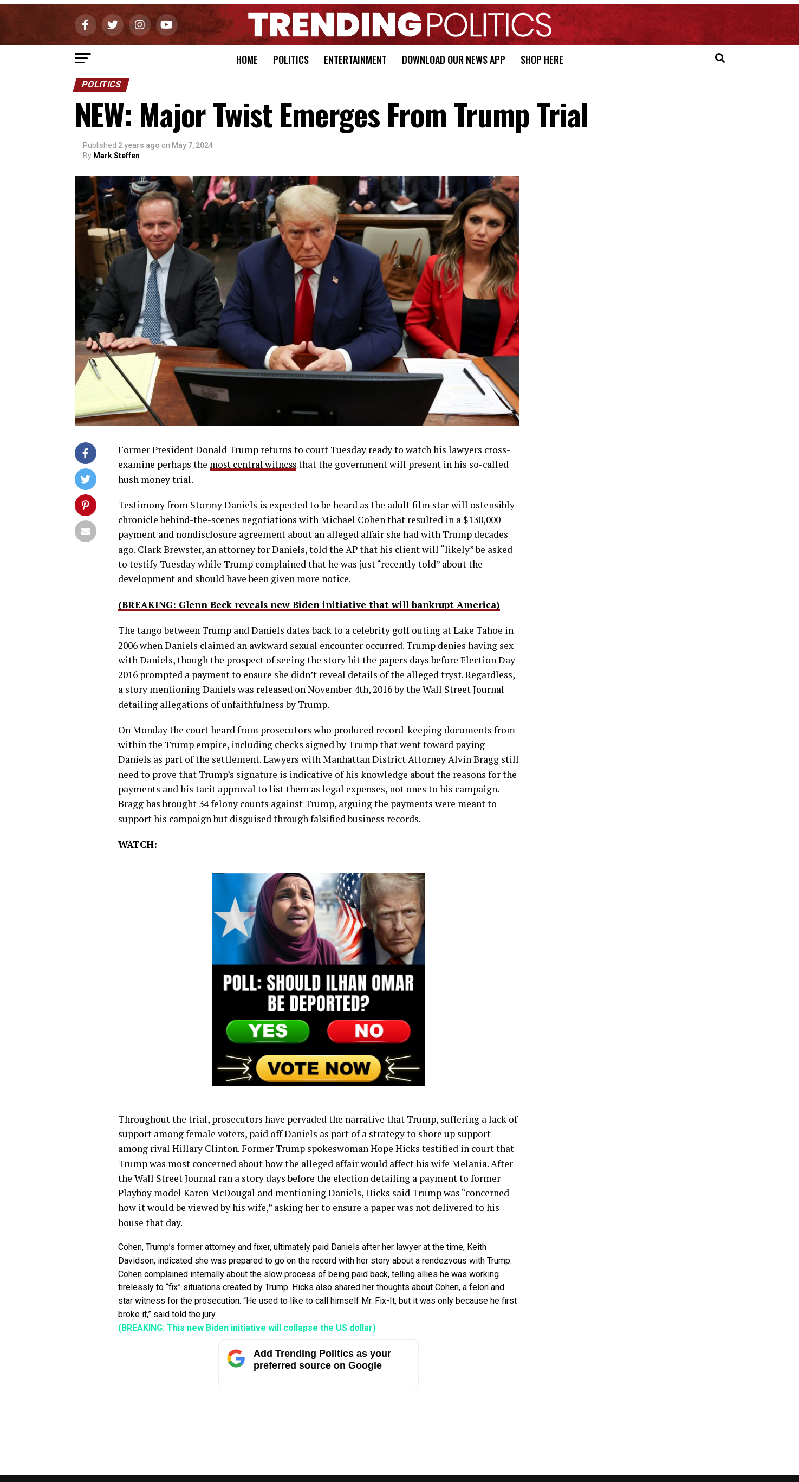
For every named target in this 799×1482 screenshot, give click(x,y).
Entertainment (355, 60)
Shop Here (542, 60)
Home (247, 60)
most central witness (255, 464)
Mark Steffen (116, 155)
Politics (291, 60)
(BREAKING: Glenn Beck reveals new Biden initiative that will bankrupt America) (311, 604)
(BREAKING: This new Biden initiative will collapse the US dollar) (247, 1327)
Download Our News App (453, 60)
